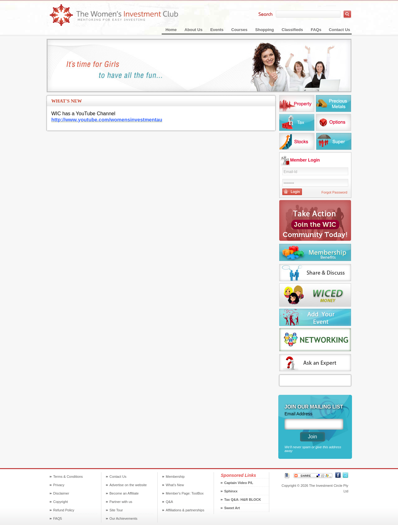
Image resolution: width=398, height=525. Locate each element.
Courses (239, 29)
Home (171, 29)
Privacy (58, 485)
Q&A (169, 502)
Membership (175, 476)
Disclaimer (61, 493)
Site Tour (116, 510)
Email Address (298, 413)
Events (217, 29)
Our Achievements (123, 518)
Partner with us (120, 502)
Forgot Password (334, 192)
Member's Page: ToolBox (185, 493)
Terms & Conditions (68, 476)
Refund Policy (63, 510)
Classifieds (292, 29)
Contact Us (339, 29)
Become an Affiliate (124, 493)
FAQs (316, 29)
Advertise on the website (128, 485)
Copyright (60, 502)
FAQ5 (57, 518)
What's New (175, 485)
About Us (193, 29)
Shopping (264, 29)
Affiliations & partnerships (185, 510)
